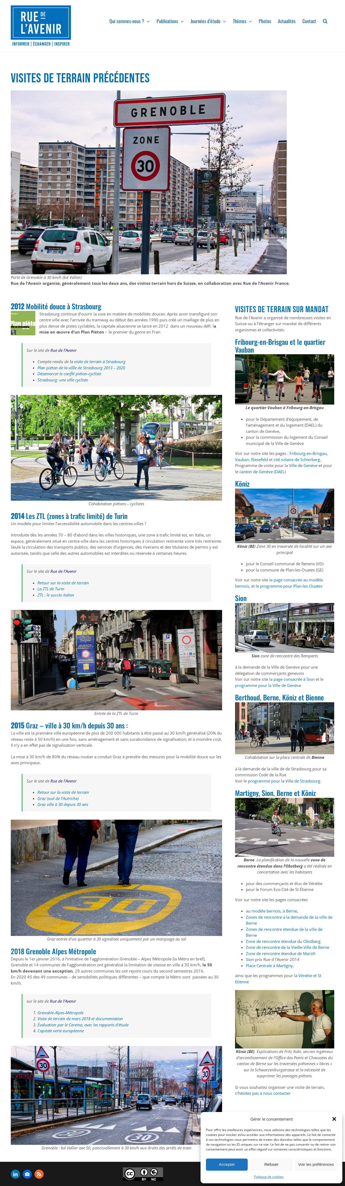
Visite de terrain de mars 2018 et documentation (80, 1018)
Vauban (242, 459)
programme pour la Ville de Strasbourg (284, 781)
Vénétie (304, 975)
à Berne (290, 911)
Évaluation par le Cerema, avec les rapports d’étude (83, 1024)
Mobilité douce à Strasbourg (63, 306)
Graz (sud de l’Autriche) (58, 798)
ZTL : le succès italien (55, 595)
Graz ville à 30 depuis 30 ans (62, 804)
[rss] (39, 1174)
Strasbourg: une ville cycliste (62, 380)
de (110, 516)
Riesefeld (259, 459)
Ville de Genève (303, 465)
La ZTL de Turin (50, 588)
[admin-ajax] (143, 1174)
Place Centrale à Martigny (269, 965)
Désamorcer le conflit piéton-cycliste (69, 373)
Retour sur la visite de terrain (63, 582)
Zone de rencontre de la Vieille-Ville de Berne (287, 947)
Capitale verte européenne (60, 1030)
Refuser (271, 1164)
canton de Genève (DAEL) (262, 471)
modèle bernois (266, 911)
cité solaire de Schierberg (297, 459)
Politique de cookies (269, 1176)
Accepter (227, 1164)
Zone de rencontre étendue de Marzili (280, 953)
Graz (32, 725)
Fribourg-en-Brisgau (308, 453)
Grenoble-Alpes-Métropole (60, 1012)
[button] (334, 1119)
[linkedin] (15, 1174)
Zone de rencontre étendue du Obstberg (283, 941)
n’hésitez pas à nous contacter (263, 1093)
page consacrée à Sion (294, 679)
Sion (250, 959)
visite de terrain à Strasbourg (100, 361)
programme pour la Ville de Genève (268, 685)
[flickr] (27, 1174)
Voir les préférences (316, 1164)
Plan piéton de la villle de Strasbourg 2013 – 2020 (81, 367)
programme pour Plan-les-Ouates (291, 586)
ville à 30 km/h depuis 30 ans (85, 725)
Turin (120, 516)
